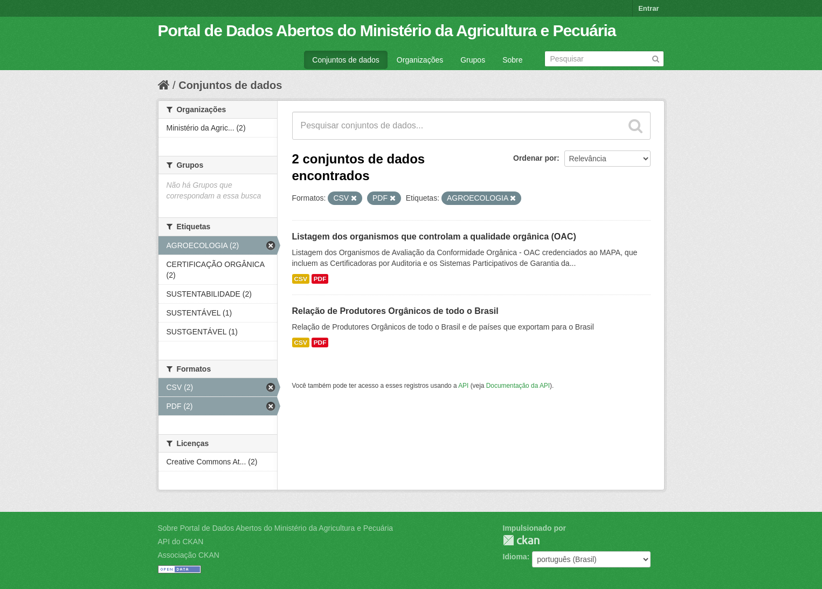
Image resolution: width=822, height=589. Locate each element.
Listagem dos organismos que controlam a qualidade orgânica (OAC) (434, 236)
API (463, 385)
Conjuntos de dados (345, 60)
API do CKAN (181, 541)
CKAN (521, 540)
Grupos (472, 60)
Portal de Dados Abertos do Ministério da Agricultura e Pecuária (387, 30)
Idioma (515, 556)
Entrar (648, 8)
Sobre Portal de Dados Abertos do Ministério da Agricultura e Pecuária (275, 528)
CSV (300, 279)
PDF (320, 279)
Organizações (420, 60)
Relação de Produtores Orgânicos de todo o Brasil (395, 311)
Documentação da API (518, 385)
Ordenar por (535, 158)
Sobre (512, 60)
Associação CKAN (188, 555)
